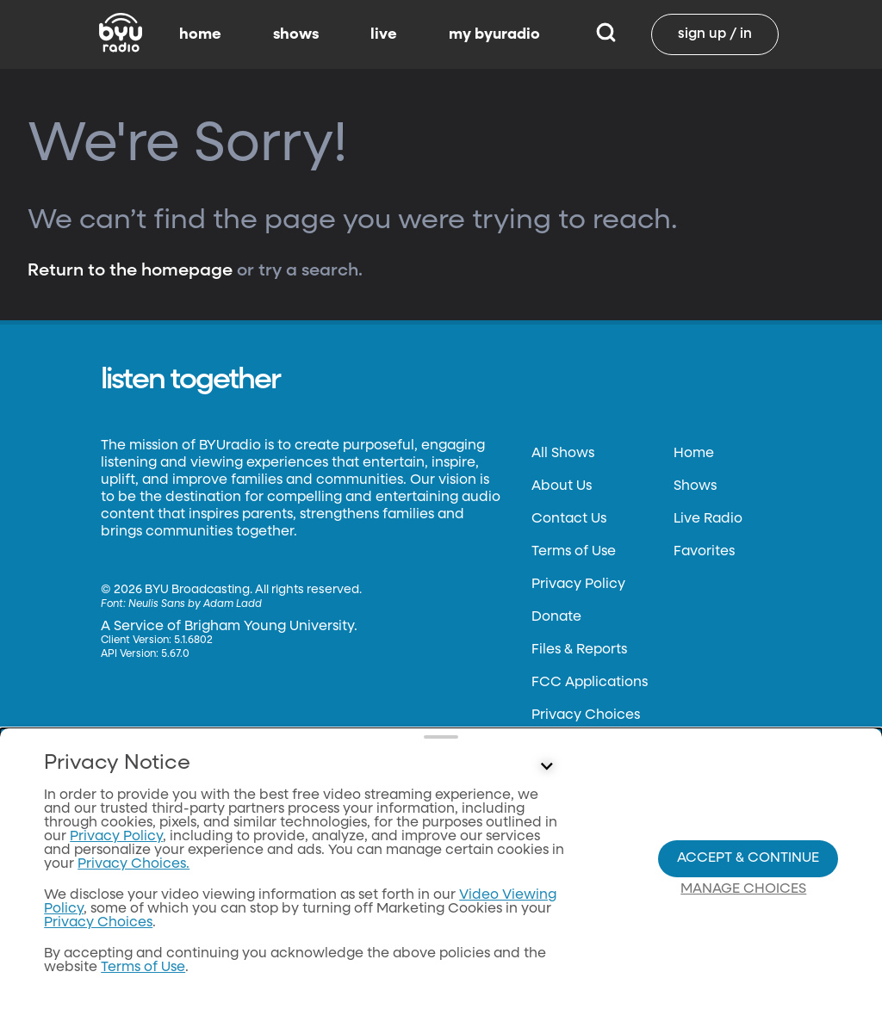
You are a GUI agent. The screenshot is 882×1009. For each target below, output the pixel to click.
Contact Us (568, 519)
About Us (561, 486)
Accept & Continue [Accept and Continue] (748, 863)
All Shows (562, 454)
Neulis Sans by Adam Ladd (195, 604)
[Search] (606, 34)
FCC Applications (589, 683)
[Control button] (546, 778)
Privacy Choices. (133, 875)
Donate (556, 617)
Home (694, 454)
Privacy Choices (585, 715)
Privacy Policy (578, 584)
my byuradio (494, 34)
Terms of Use (573, 552)
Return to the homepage (130, 270)
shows (296, 34)
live (383, 34)
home (200, 34)
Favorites (704, 552)
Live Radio (708, 519)
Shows (695, 486)
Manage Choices (743, 894)
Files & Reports (579, 650)
